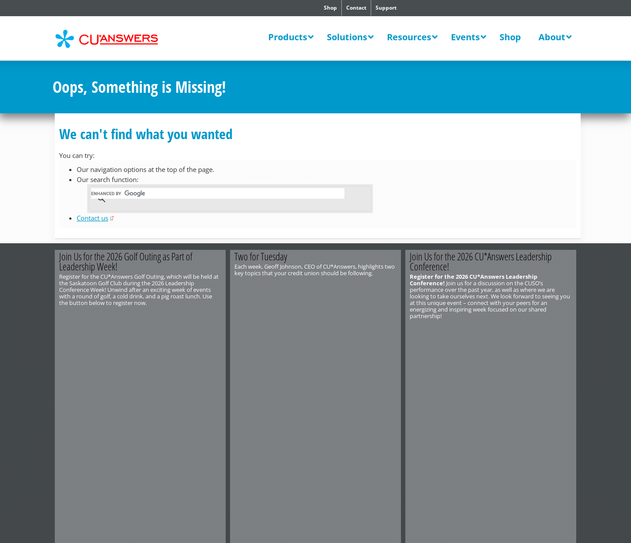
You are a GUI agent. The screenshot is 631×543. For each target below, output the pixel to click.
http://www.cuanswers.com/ (84, 355)
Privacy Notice (152, 362)
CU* (113, 39)
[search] (217, 193)
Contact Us (66, 349)
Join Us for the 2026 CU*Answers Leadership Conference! (481, 261)
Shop (330, 7)
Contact (356, 7)
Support (386, 7)
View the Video (358, 330)
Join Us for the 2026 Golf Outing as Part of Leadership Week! (125, 261)
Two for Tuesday (260, 256)
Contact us (92, 218)
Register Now (183, 330)
